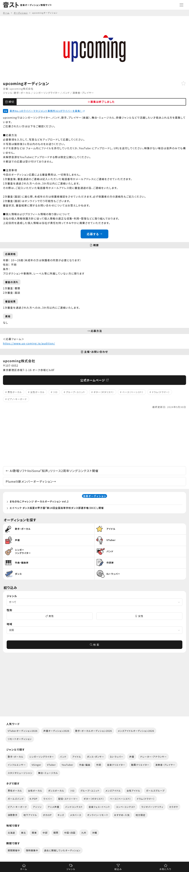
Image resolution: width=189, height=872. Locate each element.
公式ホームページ (94, 380)
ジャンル (70, 869)
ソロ (55, 392)
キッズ (61, 814)
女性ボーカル (37, 392)
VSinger (36, 764)
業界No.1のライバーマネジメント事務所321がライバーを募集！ (47, 111)
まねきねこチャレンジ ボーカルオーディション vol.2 (39, 501)
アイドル (76, 756)
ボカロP (47, 814)
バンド (66, 92)
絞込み (118, 869)
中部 (45, 832)
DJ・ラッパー (116, 756)
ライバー (47, 798)
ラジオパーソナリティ (152, 806)
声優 (131, 756)
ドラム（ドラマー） (161, 392)
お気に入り (165, 869)
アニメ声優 (53, 806)
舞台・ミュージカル (48, 772)
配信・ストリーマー (68, 798)
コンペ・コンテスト (125, 806)
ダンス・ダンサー (95, 756)
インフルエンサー (17, 764)
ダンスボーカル (56, 790)
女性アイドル (133, 790)
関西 (56, 832)
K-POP (33, 798)
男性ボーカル (15, 392)
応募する (94, 234)
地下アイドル (30, 814)
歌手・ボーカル (22, 92)
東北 (23, 832)
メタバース (75, 814)
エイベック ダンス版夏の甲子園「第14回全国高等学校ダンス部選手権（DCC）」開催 (57, 508)
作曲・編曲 (84, 764)
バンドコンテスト (74, 806)
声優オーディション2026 (56, 730)
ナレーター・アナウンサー (153, 756)
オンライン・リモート (97, 814)
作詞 (98, 764)
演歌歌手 (13, 814)
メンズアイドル (113, 790)
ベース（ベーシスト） (132, 392)
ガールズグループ (155, 790)
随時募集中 (32, 850)
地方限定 (140, 814)
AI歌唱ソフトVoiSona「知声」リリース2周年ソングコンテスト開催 (52, 470)
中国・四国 (69, 832)
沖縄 (94, 832)
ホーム (23, 869)
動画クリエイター (140, 764)
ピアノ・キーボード (17, 399)
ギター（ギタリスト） (104, 392)
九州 (83, 832)
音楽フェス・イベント (99, 806)
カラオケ (173, 806)
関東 (34, 832)
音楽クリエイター (116, 764)
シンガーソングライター (46, 92)
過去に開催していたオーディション (62, 850)
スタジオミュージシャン (20, 772)
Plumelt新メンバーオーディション (31, 481)
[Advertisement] (94, 437)
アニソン (37, 806)
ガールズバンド (16, 798)
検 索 (94, 644)
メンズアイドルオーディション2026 (136, 730)
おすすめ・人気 (122, 814)
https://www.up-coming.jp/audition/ (29, 343)
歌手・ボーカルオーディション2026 (93, 730)
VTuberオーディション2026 (22, 730)
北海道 (11, 832)
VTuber (51, 764)
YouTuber (67, 764)
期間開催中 (14, 850)
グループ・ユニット (75, 392)
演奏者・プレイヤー (83, 92)
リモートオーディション (20, 738)
